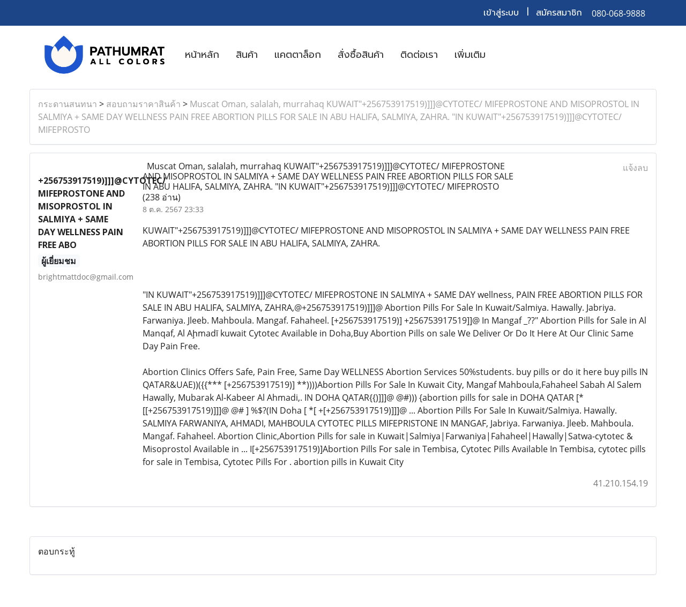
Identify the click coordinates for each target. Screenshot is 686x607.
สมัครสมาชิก (559, 12)
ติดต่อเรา (419, 54)
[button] (503, 54)
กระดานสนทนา (67, 104)
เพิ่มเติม (470, 54)
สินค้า (247, 54)
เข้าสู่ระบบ (501, 12)
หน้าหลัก (202, 54)
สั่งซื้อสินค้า (361, 54)
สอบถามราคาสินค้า (143, 104)
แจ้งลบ (635, 168)
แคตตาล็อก (297, 54)
